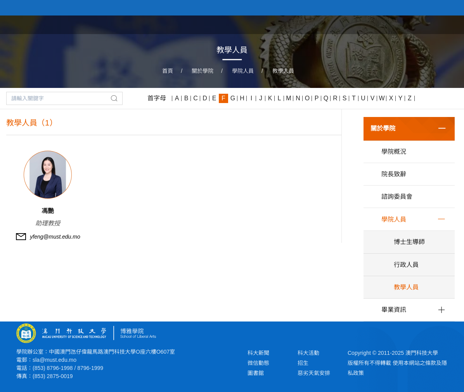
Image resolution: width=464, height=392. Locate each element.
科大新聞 (258, 353)
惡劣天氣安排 (314, 373)
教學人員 (283, 71)
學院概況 (393, 151)
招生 (303, 363)
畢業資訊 (393, 309)
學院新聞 (365, 24)
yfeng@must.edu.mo (55, 237)
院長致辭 (393, 174)
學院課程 (402, 24)
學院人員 (243, 71)
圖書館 (256, 373)
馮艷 (48, 211)
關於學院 (329, 24)
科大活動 (308, 353)
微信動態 (258, 363)
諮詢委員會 (396, 196)
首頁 (299, 24)
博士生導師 (409, 242)
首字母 (156, 98)
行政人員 (406, 264)
